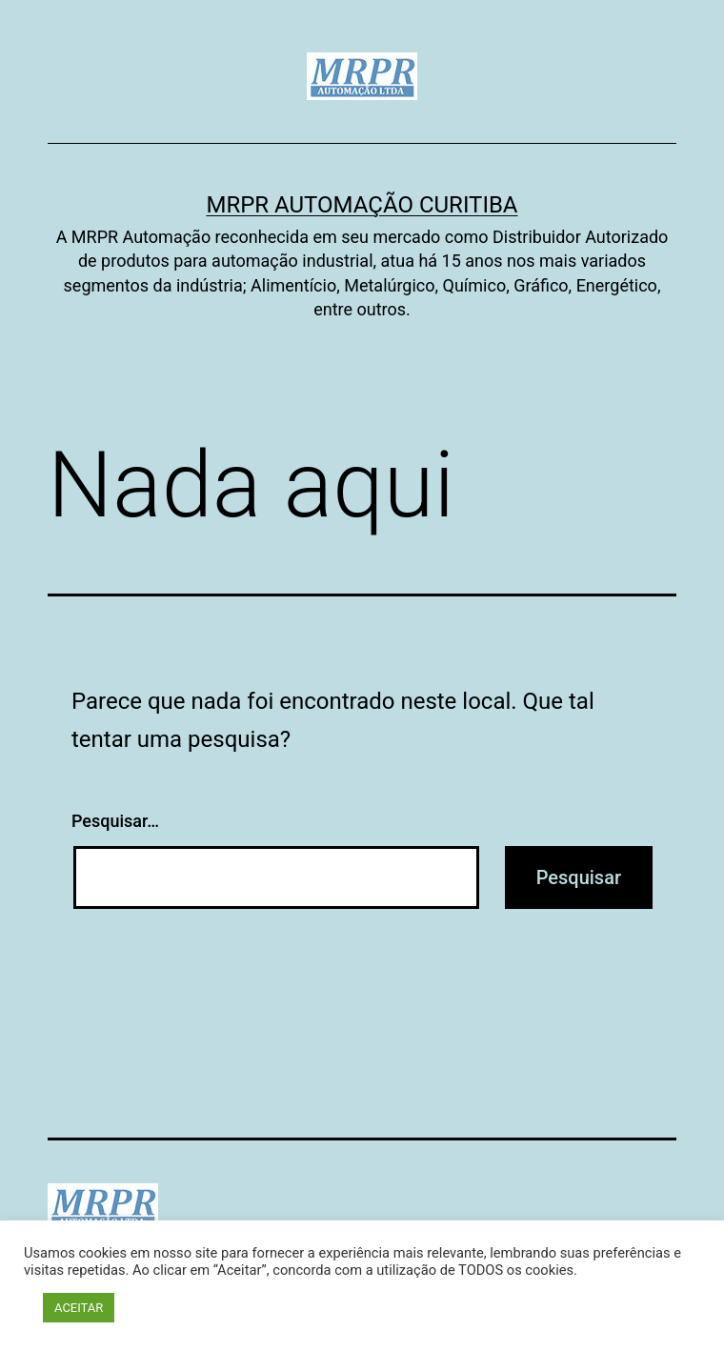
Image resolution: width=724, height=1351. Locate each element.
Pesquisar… (115, 821)
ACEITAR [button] (78, 1308)
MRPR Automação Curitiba (361, 205)
